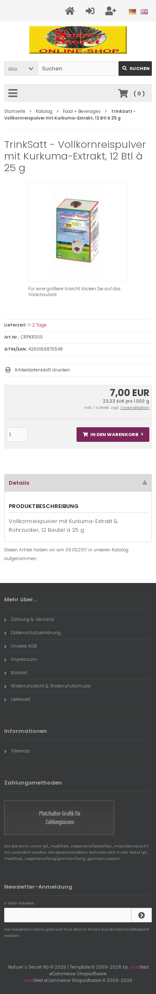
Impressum (20, 659)
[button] (20, 68)
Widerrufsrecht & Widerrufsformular (47, 686)
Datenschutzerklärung (32, 632)
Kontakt (15, 672)
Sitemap (17, 750)
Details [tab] (78, 483)
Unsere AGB (20, 646)
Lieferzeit (17, 699)
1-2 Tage (37, 325)
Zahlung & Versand (29, 619)
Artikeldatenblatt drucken (42, 370)
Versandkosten (134, 407)
